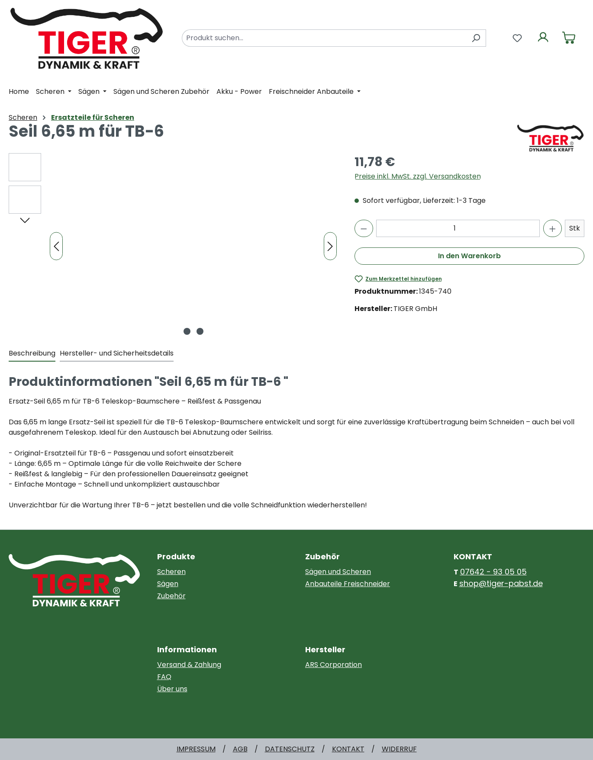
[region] (173, 246)
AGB (240, 749)
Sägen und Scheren (338, 572)
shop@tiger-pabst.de (501, 583)
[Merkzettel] (517, 38)
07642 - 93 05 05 (493, 571)
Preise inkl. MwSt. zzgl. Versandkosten (418, 176)
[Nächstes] (330, 246)
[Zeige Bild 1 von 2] (187, 331)
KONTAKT (348, 749)
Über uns (172, 689)
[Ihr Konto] (543, 38)
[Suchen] (476, 38)
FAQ (164, 677)
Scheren (171, 572)
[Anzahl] (458, 228)
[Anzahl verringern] (364, 228)
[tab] (32, 354)
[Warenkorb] (569, 38)
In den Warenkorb (469, 256)
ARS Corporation (333, 665)
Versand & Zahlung (189, 665)
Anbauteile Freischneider (347, 584)
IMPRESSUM (196, 749)
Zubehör (171, 596)
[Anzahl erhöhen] (552, 228)
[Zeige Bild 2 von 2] (200, 331)
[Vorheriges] (56, 246)
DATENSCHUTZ (290, 749)
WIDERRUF (399, 749)
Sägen (167, 584)
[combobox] (324, 38)
